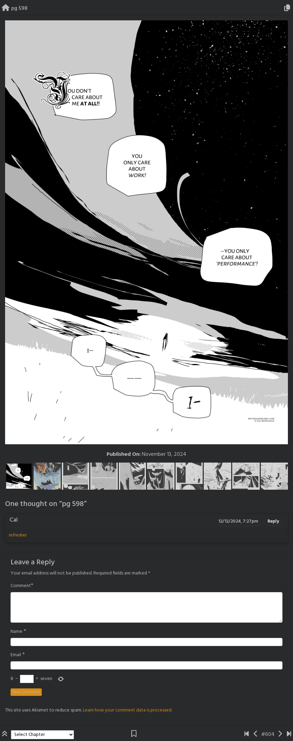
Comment (21, 586)
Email (16, 655)
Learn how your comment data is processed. (127, 710)
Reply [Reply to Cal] (273, 521)
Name (16, 631)
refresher (18, 535)
